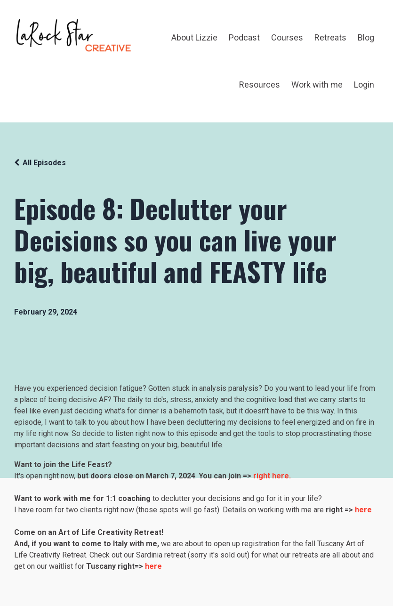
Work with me (317, 84)
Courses (287, 37)
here (153, 566)
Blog (366, 37)
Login (364, 84)
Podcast (244, 37)
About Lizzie (194, 37)
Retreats (330, 37)
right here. (272, 475)
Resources (259, 84)
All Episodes (44, 162)
